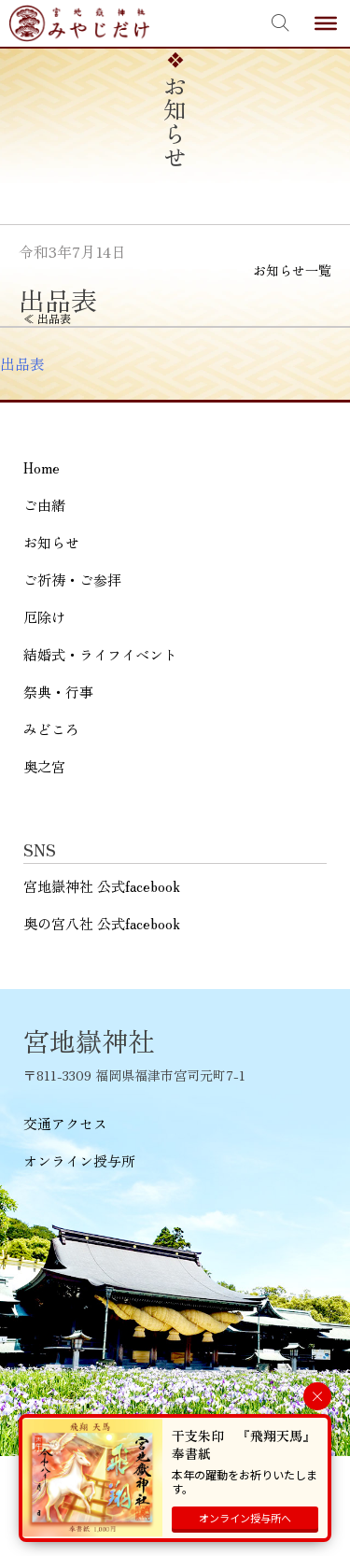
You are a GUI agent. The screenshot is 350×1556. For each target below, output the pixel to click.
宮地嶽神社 (79, 23)
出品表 (22, 363)
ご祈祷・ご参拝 (72, 579)
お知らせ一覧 (292, 270)
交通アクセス (65, 1123)
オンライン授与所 (79, 1160)
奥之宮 (44, 766)
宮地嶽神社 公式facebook (101, 886)
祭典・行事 (58, 691)
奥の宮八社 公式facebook (101, 923)
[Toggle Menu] (326, 23)
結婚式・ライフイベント (100, 654)
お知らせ (51, 542)
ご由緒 (44, 505)
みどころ (51, 729)
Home (41, 467)
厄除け (44, 617)
